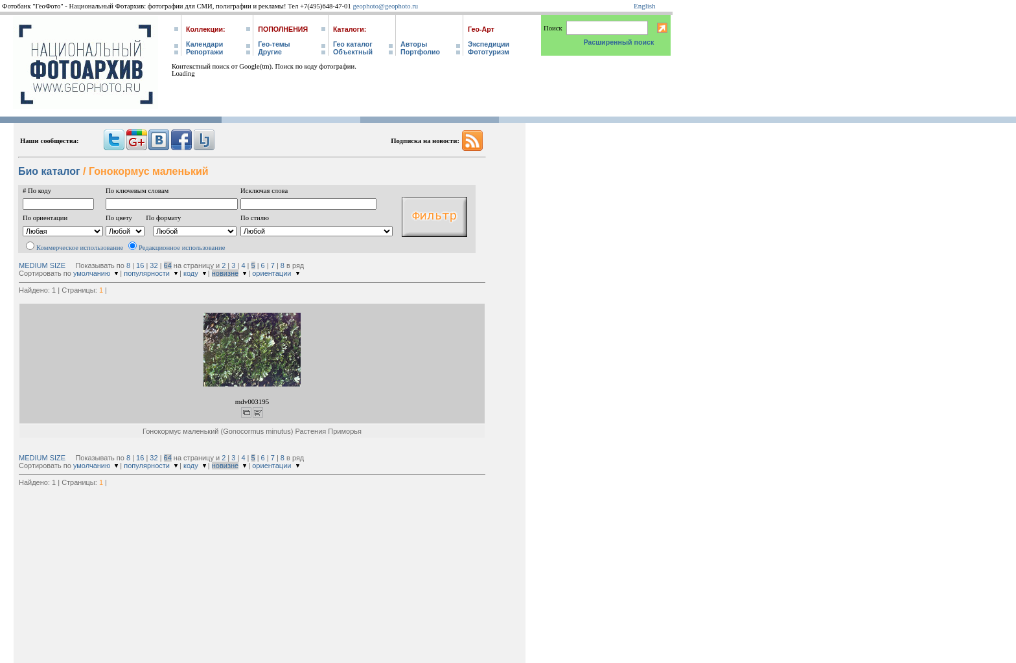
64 (168, 265)
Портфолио (420, 52)
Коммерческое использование (79, 247)
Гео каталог (353, 44)
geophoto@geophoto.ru (385, 6)
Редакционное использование (182, 247)
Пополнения (283, 29)
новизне (225, 273)
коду (190, 273)
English (645, 6)
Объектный (353, 52)
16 (140, 265)
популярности (147, 273)
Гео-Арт (481, 29)
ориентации (271, 273)
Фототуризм (488, 52)
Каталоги (348, 29)
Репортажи (204, 52)
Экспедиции (488, 44)
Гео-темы (274, 44)
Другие (270, 52)
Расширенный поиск (618, 42)
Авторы (413, 44)
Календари (204, 44)
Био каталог (49, 171)
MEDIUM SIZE (42, 265)
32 (153, 265)
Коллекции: (205, 29)
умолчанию (91, 273)
